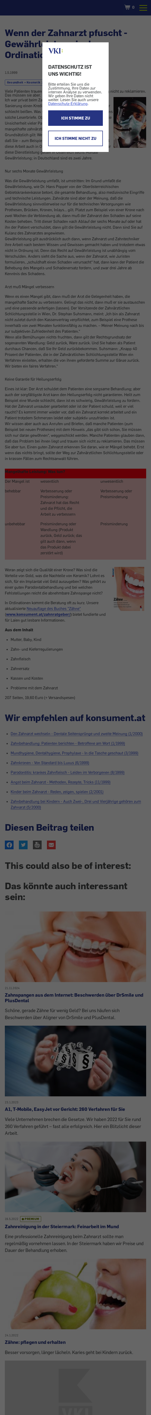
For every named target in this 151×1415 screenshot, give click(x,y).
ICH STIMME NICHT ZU (75, 138)
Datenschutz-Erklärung (68, 103)
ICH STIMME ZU (75, 118)
